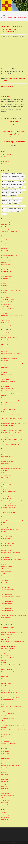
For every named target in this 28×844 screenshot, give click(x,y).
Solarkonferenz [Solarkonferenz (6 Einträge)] (18, 198)
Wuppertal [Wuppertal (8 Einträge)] (5, 211)
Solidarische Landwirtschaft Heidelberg (10, 411)
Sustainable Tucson (5, 575)
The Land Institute (5, 715)
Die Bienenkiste (4, 351)
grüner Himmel (4, 763)
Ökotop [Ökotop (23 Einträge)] (4, 214)
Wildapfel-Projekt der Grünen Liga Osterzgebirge (12, 439)
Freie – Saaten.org (5, 463)
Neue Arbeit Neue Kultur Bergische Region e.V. (11, 552)
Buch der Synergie (5, 637)
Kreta (16, 78)
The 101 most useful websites (8, 713)
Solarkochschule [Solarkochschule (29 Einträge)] (6, 198)
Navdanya (3, 397)
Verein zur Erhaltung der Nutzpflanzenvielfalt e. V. (12, 503)
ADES (2, 241)
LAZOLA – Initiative (5, 269)
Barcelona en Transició (6, 524)
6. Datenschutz (4, 166)
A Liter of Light (4, 239)
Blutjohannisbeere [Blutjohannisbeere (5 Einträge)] (14, 176)
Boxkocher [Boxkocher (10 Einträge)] (5, 179)
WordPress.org (4, 819)
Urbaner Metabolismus (6, 722)
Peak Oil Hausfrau (5, 557)
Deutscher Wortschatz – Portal (8, 648)
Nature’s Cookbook (5, 779)
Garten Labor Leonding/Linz (7, 370)
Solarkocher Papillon (6, 304)
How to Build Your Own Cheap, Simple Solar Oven (12, 267)
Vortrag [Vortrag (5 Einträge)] (23, 206)
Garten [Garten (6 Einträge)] (14, 187)
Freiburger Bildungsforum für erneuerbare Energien (13, 260)
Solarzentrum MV (5, 311)
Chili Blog (3, 346)
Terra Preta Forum (5, 416)
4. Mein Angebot (5, 161)
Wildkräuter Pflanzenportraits (8, 442)
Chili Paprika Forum (5, 349)
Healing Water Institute (6, 669)
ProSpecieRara (4, 482)
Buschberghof (4, 344)
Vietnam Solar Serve (5, 320)
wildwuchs (3, 798)
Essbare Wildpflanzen (6, 356)
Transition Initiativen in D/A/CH (8, 589)
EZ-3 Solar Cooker (5, 253)
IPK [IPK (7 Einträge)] (24, 187)
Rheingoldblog (4, 788)
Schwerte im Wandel (6, 571)
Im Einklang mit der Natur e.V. (8, 381)
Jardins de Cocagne (5, 386)
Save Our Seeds (4, 493)
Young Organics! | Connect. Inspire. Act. (10, 444)
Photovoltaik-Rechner (6, 271)
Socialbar (3, 573)
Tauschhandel (21, 78)
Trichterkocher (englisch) (7, 229)
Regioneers (3, 564)
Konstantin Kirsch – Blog (6, 770)
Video (23, 36)
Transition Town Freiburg (7, 601)
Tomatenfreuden (5, 428)
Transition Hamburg (5, 587)
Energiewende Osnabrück (7, 536)
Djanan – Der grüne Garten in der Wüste (10, 353)
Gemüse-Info (4, 372)
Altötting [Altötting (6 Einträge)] (12, 173)
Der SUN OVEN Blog (5, 753)
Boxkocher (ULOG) (5, 222)
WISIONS (3, 736)
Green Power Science (6, 264)
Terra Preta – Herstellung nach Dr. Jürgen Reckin (12, 414)
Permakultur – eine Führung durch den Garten (14, 142)
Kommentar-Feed (5, 817)
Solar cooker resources (6, 278)
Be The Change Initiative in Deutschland (10, 527)
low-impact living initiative (7, 550)
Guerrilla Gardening (5, 379)
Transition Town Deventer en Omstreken (10, 596)
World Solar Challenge (6, 325)
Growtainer (3, 377)
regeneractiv (4, 786)
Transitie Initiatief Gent (6, 578)
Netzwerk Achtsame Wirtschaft (8, 681)
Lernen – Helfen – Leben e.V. (7, 671)
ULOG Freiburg (4, 318)
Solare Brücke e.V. (5, 297)
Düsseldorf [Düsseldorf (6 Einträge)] (5, 184)
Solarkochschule (5, 306)
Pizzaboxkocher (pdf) (6, 224)
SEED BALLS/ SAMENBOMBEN (8, 409)
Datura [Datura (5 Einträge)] (4, 181)
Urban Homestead (5, 617)
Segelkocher (4, 226)
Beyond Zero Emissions (6, 634)
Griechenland (11, 78)
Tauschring (14, 74)
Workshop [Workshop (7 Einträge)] (20, 208)
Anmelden (3, 812)
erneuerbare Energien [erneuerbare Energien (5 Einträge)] (16, 184)
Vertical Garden (4, 437)
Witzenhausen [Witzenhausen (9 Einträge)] (12, 208)
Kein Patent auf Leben (6, 475)
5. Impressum (4, 163)
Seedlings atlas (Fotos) (6, 498)
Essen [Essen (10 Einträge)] (3, 187)
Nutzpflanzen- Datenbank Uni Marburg (10, 400)
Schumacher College (6, 568)
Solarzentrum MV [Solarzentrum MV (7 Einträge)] (16, 200)
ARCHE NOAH (4, 452)
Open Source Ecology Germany (8, 554)
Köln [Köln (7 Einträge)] (19, 189)
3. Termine (3, 159)
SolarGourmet (6, 36)
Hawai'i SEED (4, 466)
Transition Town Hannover (7, 603)
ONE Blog (3, 784)
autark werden (4, 630)
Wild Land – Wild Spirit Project (8, 734)
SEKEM (2, 704)
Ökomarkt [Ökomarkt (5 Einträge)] (17, 211)
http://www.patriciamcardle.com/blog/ (10, 765)
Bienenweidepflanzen (6, 342)
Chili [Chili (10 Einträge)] (11, 179)
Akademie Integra (5, 751)
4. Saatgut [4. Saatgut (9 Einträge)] (5, 173)
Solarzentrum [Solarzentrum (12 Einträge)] (6, 200)
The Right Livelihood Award (7, 718)
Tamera (3, 711)
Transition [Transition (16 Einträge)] (5, 206)
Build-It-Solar (4, 246)
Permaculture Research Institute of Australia (11, 407)
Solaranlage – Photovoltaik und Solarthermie (11, 290)
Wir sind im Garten (5, 800)
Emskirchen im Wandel (6, 534)
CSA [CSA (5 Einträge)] (21, 179)
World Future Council (6, 739)
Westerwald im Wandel (6, 620)
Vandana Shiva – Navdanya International (10, 435)
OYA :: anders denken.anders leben (9, 692)
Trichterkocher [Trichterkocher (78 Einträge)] (14, 206)
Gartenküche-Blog (5, 758)
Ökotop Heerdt (4, 402)
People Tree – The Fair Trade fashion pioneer (11, 697)
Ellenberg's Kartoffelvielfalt (7, 461)
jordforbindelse (4, 767)
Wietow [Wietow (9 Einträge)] (4, 208)
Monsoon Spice (4, 774)
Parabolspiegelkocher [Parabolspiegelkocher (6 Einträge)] (15, 192)
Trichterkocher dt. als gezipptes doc (9, 231)
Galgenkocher (4, 262)
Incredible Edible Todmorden (7, 384)
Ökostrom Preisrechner (6, 683)
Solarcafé (3, 292)
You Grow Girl (4, 805)
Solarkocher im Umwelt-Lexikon (8, 301)
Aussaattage (4, 335)
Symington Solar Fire (6, 793)
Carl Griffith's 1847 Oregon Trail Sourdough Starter (12, 641)
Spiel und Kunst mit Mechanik (8, 791)
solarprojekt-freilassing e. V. (7, 308)
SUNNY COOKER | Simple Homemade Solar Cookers (13, 315)
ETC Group (3, 662)
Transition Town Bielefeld (7, 594)
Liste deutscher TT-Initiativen (7, 548)
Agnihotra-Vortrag (14, 121)
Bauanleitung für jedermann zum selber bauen (12, 632)
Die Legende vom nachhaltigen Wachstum (10, 529)
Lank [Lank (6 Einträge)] (24, 189)
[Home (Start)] (1, 17)
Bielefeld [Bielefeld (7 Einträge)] (4, 176)
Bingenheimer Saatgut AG (7, 456)
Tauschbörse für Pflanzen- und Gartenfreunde (11, 500)
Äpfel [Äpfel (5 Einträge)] (11, 211)
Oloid (2, 688)
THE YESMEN (4, 720)
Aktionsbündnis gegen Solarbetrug (9, 243)
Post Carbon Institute (6, 561)
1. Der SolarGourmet (6, 154)
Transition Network (5, 592)
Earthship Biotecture (6, 655)
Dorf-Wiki (3, 531)
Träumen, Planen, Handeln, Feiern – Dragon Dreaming (13, 615)
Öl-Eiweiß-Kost (4, 685)
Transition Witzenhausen (7, 610)
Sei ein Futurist (4, 702)
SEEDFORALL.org (5, 496)
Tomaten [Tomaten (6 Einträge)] (16, 203)
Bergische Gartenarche (6, 454)
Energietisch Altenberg (6, 250)
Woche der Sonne (5, 322)
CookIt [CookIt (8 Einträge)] (16, 179)
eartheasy (3, 653)
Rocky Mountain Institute (7, 699)
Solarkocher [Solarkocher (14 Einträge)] (13, 195)
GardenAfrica (4, 367)
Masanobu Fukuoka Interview (8, 390)
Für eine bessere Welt (6, 538)
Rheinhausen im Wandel (6, 566)
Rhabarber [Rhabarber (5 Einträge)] (5, 195)
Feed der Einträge (5, 815)
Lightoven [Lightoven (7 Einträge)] (5, 192)
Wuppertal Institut (5, 741)
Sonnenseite (4, 313)
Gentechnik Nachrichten (6, 374)
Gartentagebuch (5, 760)
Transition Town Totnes (6, 608)
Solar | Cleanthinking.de (6, 276)
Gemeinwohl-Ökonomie (6, 667)
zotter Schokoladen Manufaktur (8, 743)
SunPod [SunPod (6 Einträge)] (4, 203)
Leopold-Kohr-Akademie (6, 545)
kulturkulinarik (4, 772)
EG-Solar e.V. (4, 248)
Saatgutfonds (4, 486)
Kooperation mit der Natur (7, 388)
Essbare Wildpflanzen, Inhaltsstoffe (9, 358)
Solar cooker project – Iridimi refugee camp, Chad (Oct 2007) (14, 132)
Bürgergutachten (5, 639)
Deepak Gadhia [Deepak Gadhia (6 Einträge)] (12, 181)
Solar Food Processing (6, 285)
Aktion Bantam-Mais (6, 332)
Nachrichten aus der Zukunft (7, 777)
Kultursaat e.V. (4, 477)
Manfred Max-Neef (5, 674)
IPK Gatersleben (5, 472)
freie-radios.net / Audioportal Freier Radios (11, 664)
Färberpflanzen (4, 360)
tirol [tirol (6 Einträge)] (10, 203)
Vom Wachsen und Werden (7, 795)
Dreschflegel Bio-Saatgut (6, 459)
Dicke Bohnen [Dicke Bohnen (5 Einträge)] (21, 181)
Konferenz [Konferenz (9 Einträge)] (13, 189)
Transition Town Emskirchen (7, 599)
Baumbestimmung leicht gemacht (9, 337)
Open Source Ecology (6, 690)
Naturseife (3, 678)
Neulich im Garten (5, 781)
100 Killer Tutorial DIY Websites (8, 627)
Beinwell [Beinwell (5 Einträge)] (19, 173)
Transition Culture (5, 585)
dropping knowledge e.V (6, 651)
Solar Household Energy (6, 288)
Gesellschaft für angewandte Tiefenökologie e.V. (12, 541)
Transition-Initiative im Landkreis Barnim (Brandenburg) (14, 613)
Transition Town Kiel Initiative (8, 606)
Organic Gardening (5, 404)
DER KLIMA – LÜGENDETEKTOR (8, 646)
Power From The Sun (6, 274)
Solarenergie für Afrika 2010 (7, 299)
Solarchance (4, 295)
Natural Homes (4, 676)
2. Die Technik (4, 156)
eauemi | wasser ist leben (7, 756)
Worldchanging (4, 802)
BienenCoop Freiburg (6, 339)
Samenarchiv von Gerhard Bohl (8, 491)
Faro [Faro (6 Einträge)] (9, 187)
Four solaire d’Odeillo (6, 257)
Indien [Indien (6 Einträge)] (19, 187)
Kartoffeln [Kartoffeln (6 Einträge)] (5, 189)
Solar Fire (3, 283)
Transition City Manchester (7, 582)
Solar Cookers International (7, 281)
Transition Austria (5, 580)
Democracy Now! (5, 644)
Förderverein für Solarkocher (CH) (9, 255)
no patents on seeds (6, 479)
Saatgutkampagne (5, 489)
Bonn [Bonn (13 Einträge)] (22, 176)
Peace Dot (3, 695)
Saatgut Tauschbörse (6, 484)
